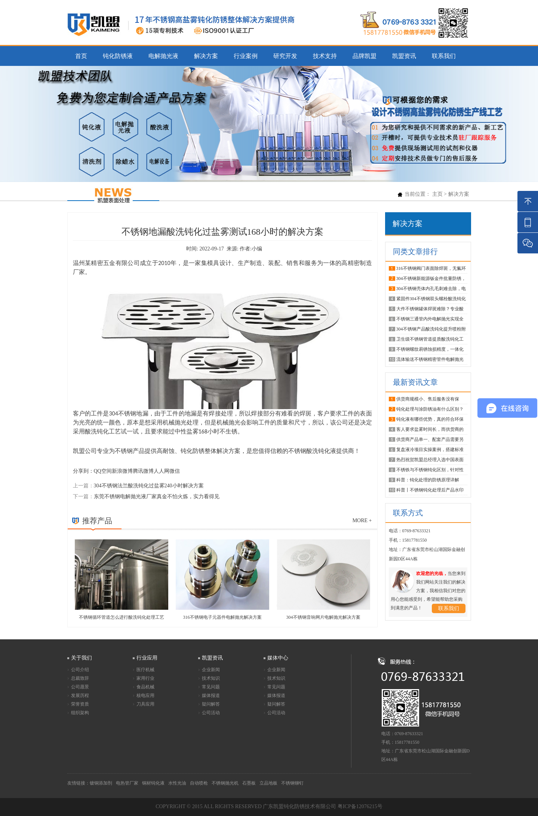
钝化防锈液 (118, 56)
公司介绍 (80, 669)
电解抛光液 (163, 56)
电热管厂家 (127, 783)
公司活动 (211, 712)
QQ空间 (103, 471)
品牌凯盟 (364, 56)
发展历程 (80, 695)
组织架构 (80, 712)
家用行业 (145, 678)
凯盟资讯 (404, 56)
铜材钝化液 (153, 783)
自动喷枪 (199, 783)
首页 (81, 56)
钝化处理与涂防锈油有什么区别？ (430, 409)
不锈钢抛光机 (225, 783)
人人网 (161, 471)
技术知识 (211, 678)
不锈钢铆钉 (292, 783)
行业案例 (246, 56)
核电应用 (145, 695)
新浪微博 (122, 471)
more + (362, 520)
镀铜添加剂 (101, 783)
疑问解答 (211, 704)
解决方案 (206, 56)
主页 (437, 194)
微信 (174, 471)
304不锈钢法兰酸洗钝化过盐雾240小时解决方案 (149, 485)
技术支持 (325, 56)
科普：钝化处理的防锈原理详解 (427, 479)
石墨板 (249, 783)
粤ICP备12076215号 (360, 806)
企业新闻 (211, 669)
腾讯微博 (143, 471)
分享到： (83, 471)
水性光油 (177, 783)
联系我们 (444, 56)
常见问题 (211, 686)
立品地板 (268, 783)
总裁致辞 (80, 678)
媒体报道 (211, 695)
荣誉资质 (80, 704)
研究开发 (285, 56)
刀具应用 (145, 704)
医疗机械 (145, 669)
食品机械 (145, 686)
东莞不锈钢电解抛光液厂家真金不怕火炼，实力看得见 (156, 496)
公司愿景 (80, 686)
